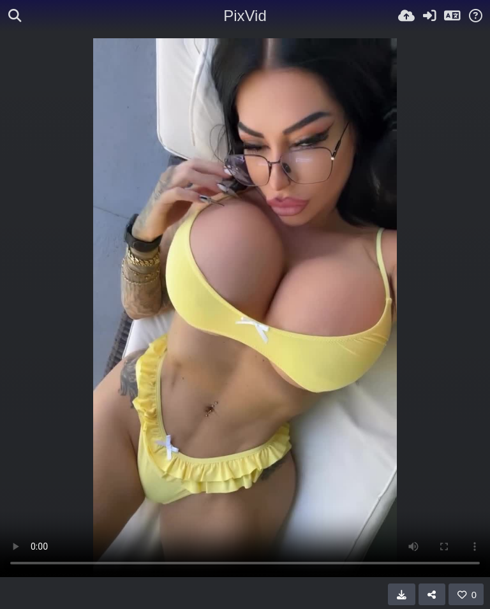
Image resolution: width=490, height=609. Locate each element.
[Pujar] (406, 16)
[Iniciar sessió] (429, 16)
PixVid (245, 15)
